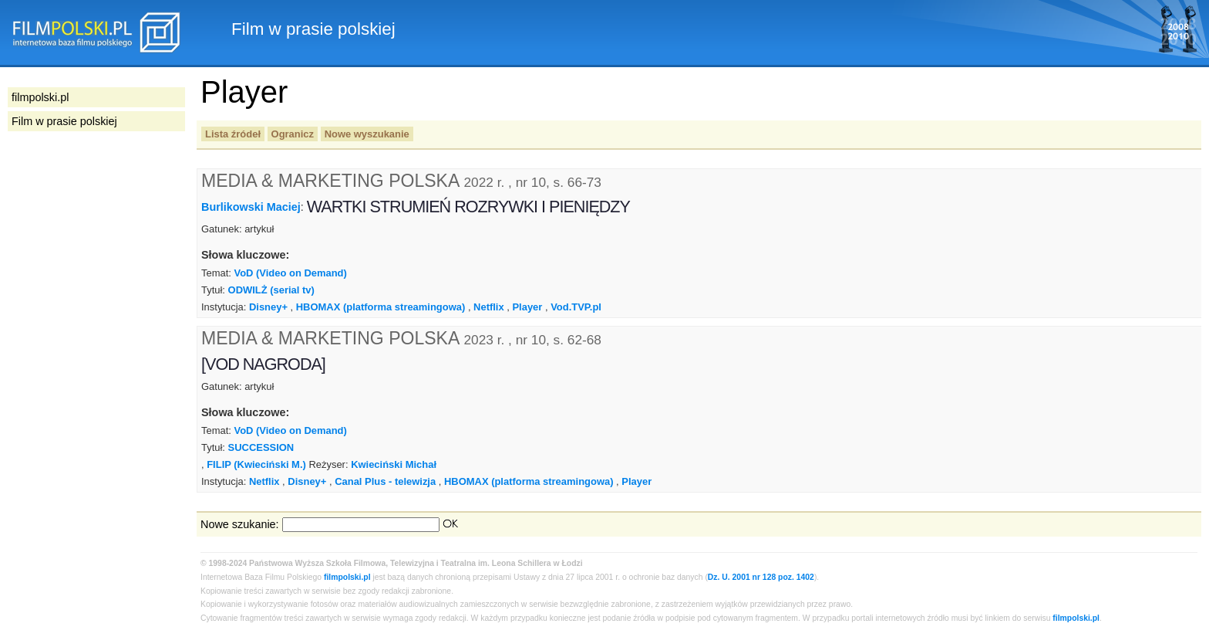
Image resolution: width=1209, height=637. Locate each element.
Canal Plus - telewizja (385, 481)
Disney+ (268, 307)
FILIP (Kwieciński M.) (256, 464)
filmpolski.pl (347, 577)
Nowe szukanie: (239, 524)
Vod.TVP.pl (576, 307)
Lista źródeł (233, 134)
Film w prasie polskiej (64, 121)
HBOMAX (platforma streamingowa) (381, 307)
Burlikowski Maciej (251, 207)
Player (527, 307)
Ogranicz (292, 134)
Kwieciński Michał (393, 464)
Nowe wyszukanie (367, 134)
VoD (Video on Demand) (290, 273)
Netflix (488, 307)
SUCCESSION (261, 447)
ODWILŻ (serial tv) (271, 290)
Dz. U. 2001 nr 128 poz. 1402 (761, 577)
